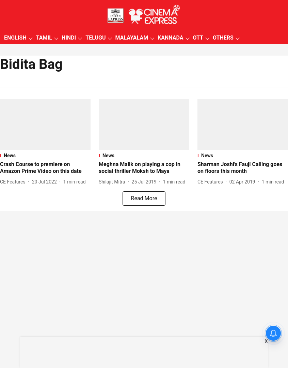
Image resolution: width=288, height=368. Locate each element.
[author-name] (14, 182)
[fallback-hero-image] (45, 124)
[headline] (45, 168)
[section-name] (45, 155)
